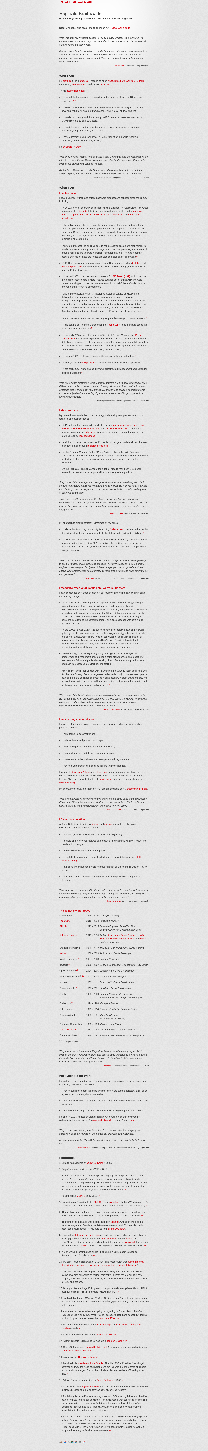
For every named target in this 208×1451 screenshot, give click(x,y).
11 (81, 550)
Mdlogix (63, 953)
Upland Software (104, 1334)
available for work (72, 147)
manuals (129, 1238)
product (95, 824)
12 (107, 684)
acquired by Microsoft (96, 1347)
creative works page (119, 28)
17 (69, 964)
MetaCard (99, 1202)
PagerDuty (64, 921)
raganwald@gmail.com (104, 1120)
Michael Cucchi (84, 1147)
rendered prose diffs (72, 266)
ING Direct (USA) (121, 276)
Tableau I (84, 1245)
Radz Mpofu (108, 1065)
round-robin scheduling (117, 428)
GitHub (63, 926)
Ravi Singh (90, 578)
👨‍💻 (72, 1442)
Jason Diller (119, 65)
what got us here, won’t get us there (126, 81)
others (142, 938)
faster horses (116, 529)
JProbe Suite (113, 325)
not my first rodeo (75, 91)
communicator (79, 84)
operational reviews (82, 214)
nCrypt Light (87, 362)
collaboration (106, 84)
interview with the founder (91, 1363)
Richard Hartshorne (113, 810)
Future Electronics (68, 1029)
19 (83, 976)
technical (67, 81)
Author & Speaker (68, 935)
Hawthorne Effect (107, 1318)
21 (68, 993)
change (108, 824)
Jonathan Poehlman (111, 709)
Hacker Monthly (67, 782)
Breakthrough (104, 1324)
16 (78, 958)
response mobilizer (122, 425)
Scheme (115, 1222)
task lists (136, 263)
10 (142, 532)
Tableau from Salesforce (87, 1235)
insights (83, 211)
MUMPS (81, 1196)
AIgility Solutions (90, 1386)
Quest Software (95, 1163)
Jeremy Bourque (116, 513)
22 (72, 1003)
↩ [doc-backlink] (113, 1163)
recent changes (87, 436)
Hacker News (105, 779)
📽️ (80, 1442)
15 (124, 834)
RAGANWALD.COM (76, 1)
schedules (90, 432)
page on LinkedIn (115, 1341)
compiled (113, 1202)
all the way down (116, 1229)
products (84, 81)
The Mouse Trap (86, 1357)
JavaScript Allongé (81, 772)
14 (110, 684)
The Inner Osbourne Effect (75, 1350)
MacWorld (129, 1242)
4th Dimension (109, 1238)
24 (78, 1035)
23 (74, 1008)
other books (102, 772)
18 (77, 970)
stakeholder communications (107, 214)
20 (77, 987)
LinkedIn (133, 1120)
